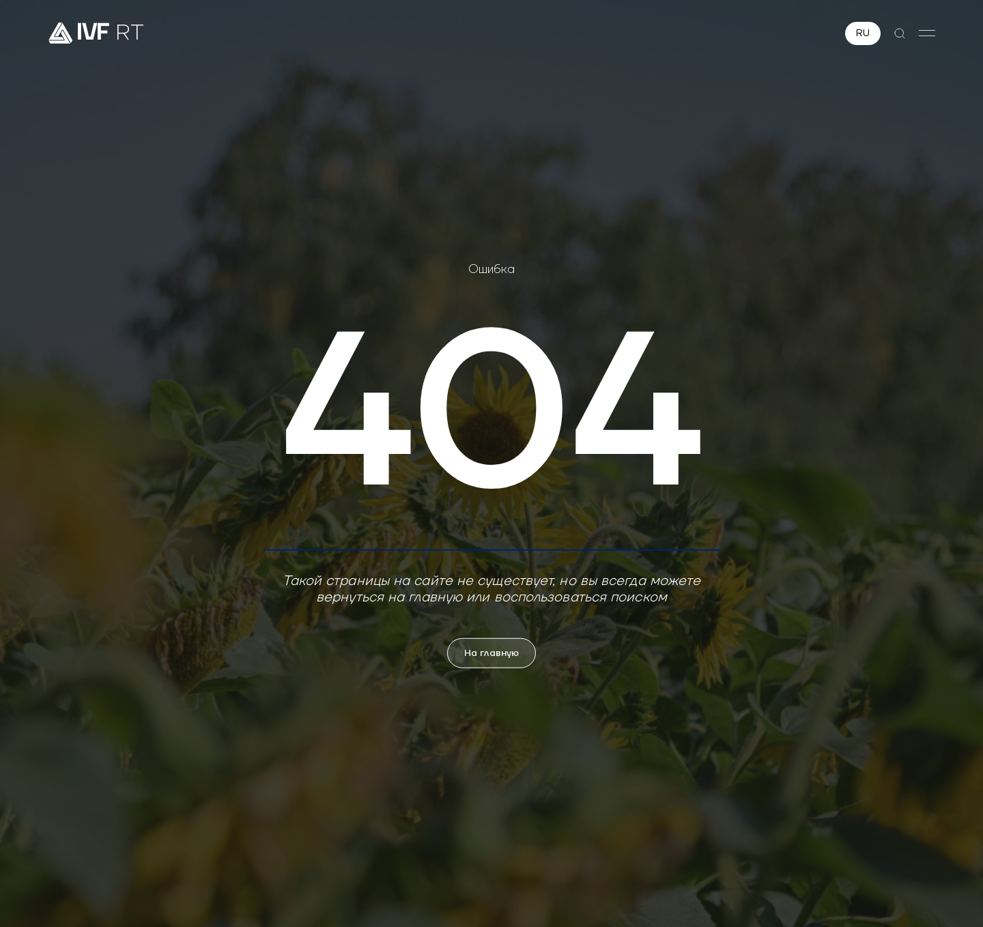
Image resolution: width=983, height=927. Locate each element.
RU (863, 33)
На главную (491, 652)
